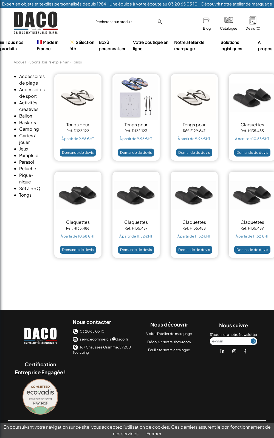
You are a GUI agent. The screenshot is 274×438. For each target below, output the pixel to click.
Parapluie (28, 155)
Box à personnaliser (112, 45)
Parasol (26, 162)
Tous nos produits (11, 45)
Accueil (20, 62)
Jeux (23, 149)
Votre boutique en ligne (150, 45)
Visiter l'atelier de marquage (169, 333)
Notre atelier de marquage (189, 45)
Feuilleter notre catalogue (169, 350)
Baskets (27, 122)
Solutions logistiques (231, 45)
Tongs (25, 195)
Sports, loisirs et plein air (49, 62)
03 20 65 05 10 (88, 331)
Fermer (153, 433)
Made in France (47, 45)
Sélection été (81, 45)
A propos (265, 45)
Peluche (27, 168)
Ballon (25, 116)
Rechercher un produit (129, 21)
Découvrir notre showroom (169, 342)
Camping (29, 129)
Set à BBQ (29, 188)
